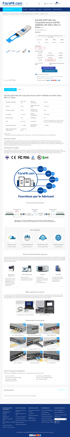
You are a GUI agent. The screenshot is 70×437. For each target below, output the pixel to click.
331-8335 (40, 60)
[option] (8, 51)
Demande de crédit (45, 414)
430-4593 (40, 53)
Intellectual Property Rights (47, 422)
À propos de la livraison (46, 416)
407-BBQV (60, 53)
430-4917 (50, 53)
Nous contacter (32, 420)
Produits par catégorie (21, 416)
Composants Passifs (7, 425)
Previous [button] (4, 51)
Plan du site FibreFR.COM (21, 420)
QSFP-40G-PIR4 (50, 55)
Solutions (25, 9)
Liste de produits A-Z (20, 418)
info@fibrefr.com (61, 412)
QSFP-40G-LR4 (50, 60)
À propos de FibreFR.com (47, 410)
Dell (40, 48)
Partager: (6, 80)
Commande (31, 413)
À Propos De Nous (57, 9)
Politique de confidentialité (47, 420)
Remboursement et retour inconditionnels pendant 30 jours (50, 76)
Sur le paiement (45, 412)
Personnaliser (32, 9)
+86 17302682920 (59, 410)
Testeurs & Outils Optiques (9, 427)
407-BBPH (40, 55)
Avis (19, 89)
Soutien (40, 9)
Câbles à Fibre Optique (21, 424)
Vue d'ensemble (10, 89)
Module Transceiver (20, 422)
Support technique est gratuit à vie (45, 78)
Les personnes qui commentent (28, 395)
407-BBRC (61, 55)
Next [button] (32, 51)
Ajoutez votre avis (62, 389)
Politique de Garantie (33, 415)
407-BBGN (61, 57)
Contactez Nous (47, 9)
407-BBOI (50, 57)
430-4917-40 (40, 57)
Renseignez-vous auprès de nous (56, 64)
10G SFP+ (5, 415)
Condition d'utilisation (46, 418)
